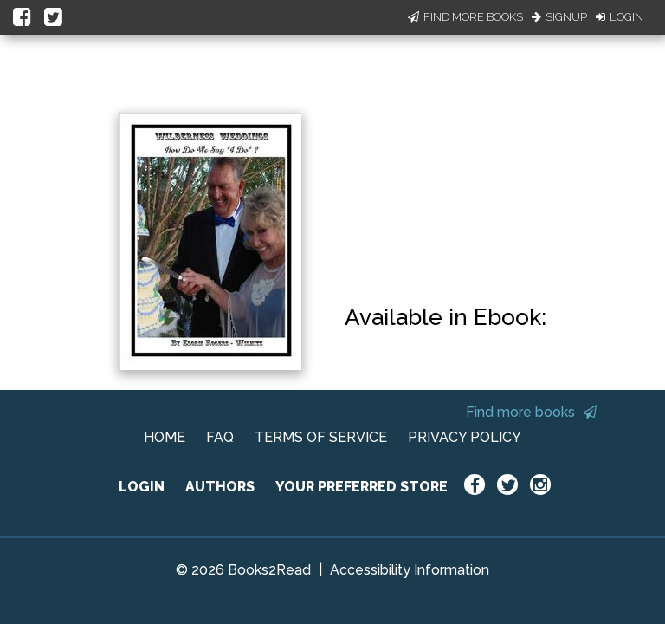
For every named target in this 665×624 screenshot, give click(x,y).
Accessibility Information (409, 570)
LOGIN (142, 486)
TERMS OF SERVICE (321, 437)
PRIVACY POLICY (464, 437)
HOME (164, 437)
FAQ (220, 437)
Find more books (531, 412)
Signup (559, 16)
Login (619, 16)
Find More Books (465, 16)
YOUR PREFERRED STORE (361, 486)
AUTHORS (220, 486)
